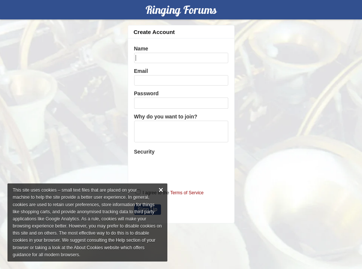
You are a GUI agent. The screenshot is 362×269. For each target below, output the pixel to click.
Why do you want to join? (166, 117)
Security (144, 152)
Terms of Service (187, 192)
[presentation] (181, 169)
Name (141, 49)
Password (146, 93)
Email (141, 71)
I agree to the (170, 192)
